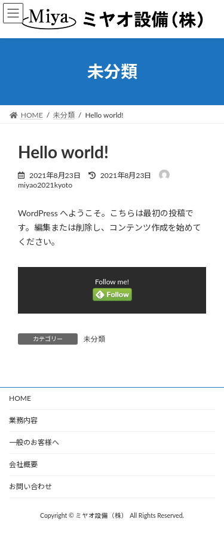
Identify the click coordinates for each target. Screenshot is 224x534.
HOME (20, 398)
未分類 (94, 338)
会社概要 (23, 464)
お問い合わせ (30, 486)
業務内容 (23, 420)
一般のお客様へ (34, 442)
